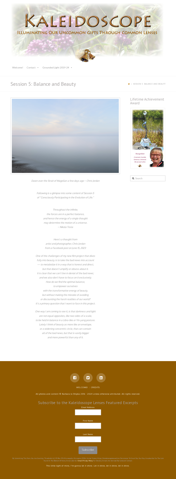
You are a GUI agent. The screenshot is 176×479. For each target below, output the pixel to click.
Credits (95, 387)
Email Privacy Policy (85, 461)
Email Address (88, 407)
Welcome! (17, 67)
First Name (88, 421)
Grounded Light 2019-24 (55, 67)
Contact (31, 67)
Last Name (88, 434)
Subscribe (88, 450)
